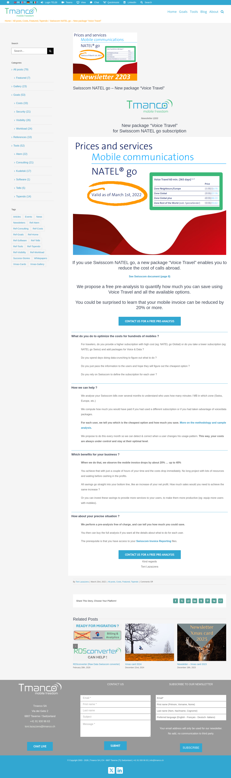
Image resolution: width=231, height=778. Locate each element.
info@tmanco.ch (157, 760)
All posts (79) (20, 69)
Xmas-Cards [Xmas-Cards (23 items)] (19, 264)
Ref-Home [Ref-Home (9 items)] (33, 234)
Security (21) (23, 111)
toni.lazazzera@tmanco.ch (40, 726)
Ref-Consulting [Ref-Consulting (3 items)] (20, 228)
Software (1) (23, 179)
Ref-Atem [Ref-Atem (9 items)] (34, 222)
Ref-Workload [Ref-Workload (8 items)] (37, 252)
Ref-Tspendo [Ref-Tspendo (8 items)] (33, 246)
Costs (118, 582)
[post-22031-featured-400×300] (105, 57)
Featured (126, 582)
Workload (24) (24, 128)
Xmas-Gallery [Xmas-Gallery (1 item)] (37, 264)
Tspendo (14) (23, 196)
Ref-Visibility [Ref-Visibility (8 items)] (19, 252)
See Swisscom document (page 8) (149, 276)
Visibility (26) (23, 120)
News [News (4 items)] (39, 216)
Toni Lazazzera (82, 582)
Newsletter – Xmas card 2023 (192, 664)
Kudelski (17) (23, 171)
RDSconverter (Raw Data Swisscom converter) (96, 664)
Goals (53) (19, 94)
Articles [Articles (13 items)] (17, 216)
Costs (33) (22, 103)
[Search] (50, 51)
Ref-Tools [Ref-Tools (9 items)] (18, 246)
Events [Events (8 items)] (28, 216)
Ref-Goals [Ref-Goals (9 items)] (18, 234)
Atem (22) (21, 154)
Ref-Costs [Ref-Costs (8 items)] (38, 228)
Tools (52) (19, 145)
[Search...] (29, 51)
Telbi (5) (20, 188)
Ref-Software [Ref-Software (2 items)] (20, 240)
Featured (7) (23, 77)
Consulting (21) (25, 162)
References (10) (22, 137)
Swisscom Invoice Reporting (153, 541)
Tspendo (134, 582)
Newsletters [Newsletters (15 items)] (19, 222)
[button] (222, 11)
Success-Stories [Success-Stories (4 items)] (21, 258)
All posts (111, 582)
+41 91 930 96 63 (40, 721)
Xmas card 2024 (133, 664)
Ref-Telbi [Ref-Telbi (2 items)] (35, 240)
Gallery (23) (20, 86)
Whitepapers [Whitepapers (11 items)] (40, 258)
